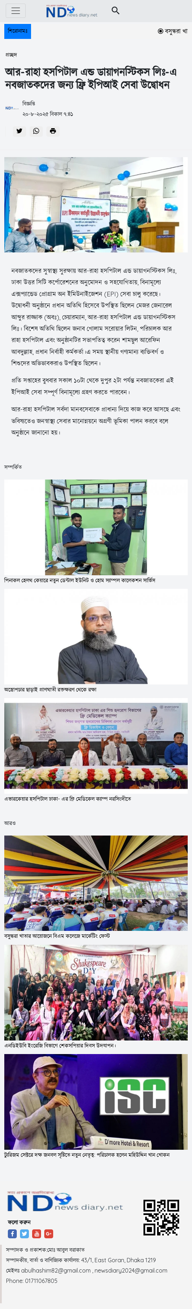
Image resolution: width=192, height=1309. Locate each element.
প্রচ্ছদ (11, 54)
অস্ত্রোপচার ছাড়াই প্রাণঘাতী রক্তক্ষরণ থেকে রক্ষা (50, 689)
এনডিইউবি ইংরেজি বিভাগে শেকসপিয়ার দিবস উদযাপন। (60, 1045)
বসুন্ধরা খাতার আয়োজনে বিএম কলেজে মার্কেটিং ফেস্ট (57, 935)
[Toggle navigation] (16, 11)
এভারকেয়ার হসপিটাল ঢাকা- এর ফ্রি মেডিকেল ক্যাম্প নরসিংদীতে (67, 798)
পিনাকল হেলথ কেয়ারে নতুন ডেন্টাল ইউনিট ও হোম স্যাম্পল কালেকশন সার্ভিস (79, 580)
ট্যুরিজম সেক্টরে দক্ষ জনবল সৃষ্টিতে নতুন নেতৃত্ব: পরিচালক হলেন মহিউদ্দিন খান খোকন (87, 1154)
